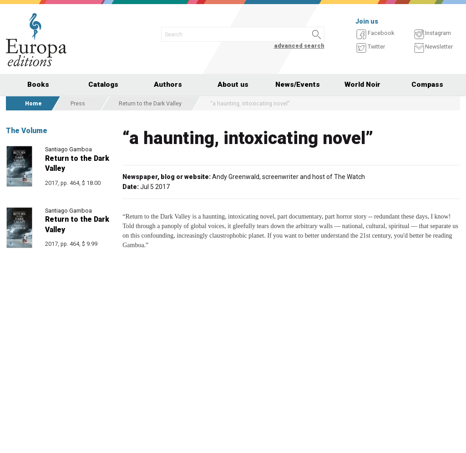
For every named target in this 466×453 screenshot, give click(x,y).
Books (38, 84)
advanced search (299, 45)
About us (233, 84)
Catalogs (103, 84)
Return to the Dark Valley (150, 103)
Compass (427, 84)
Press (78, 103)
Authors (168, 84)
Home (33, 103)
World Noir (362, 84)
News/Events (297, 84)
